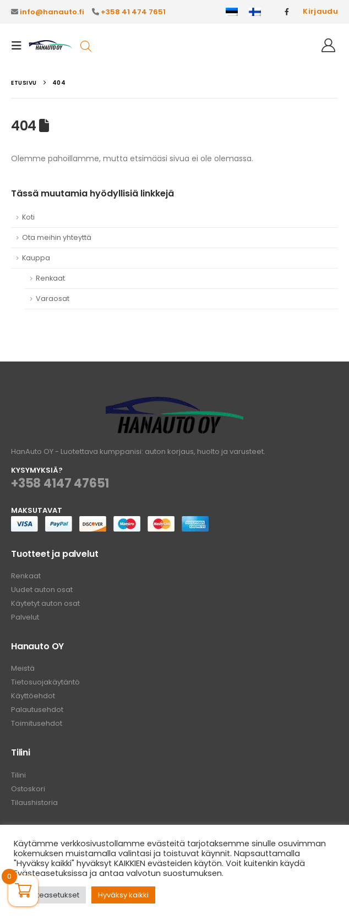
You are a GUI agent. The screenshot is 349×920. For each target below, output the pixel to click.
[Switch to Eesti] (231, 12)
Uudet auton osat (42, 589)
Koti (28, 217)
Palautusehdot (37, 709)
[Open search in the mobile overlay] (85, 45)
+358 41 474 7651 (133, 12)
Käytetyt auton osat (45, 603)
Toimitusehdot (36, 723)
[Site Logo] (51, 45)
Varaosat (52, 298)
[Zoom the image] (174, 403)
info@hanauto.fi (52, 12)
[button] (20, 45)
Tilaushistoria (34, 802)
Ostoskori (28, 789)
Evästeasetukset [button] (49, 895)
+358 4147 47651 (60, 483)
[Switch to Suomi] (254, 12)
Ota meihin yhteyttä (56, 237)
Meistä (23, 668)
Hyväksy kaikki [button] (123, 895)
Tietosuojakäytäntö (45, 682)
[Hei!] (328, 45)
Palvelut (25, 617)
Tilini (18, 775)
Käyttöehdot (33, 696)
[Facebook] (287, 11)
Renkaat (50, 278)
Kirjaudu (320, 11)
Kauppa (36, 257)
